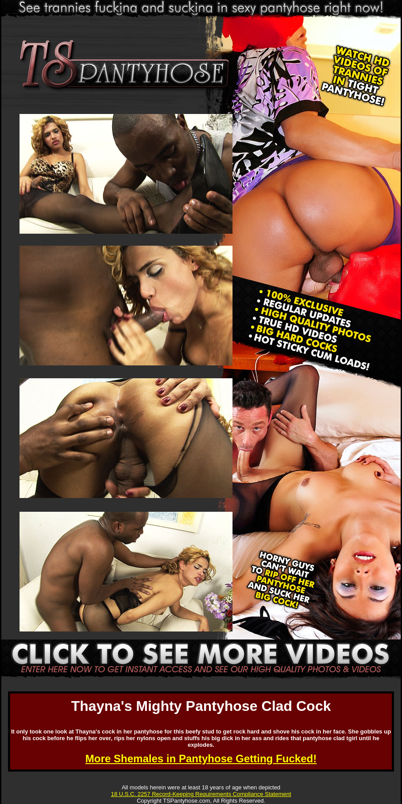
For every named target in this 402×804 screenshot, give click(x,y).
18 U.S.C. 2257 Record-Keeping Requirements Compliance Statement (201, 794)
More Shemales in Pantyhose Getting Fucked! (200, 759)
